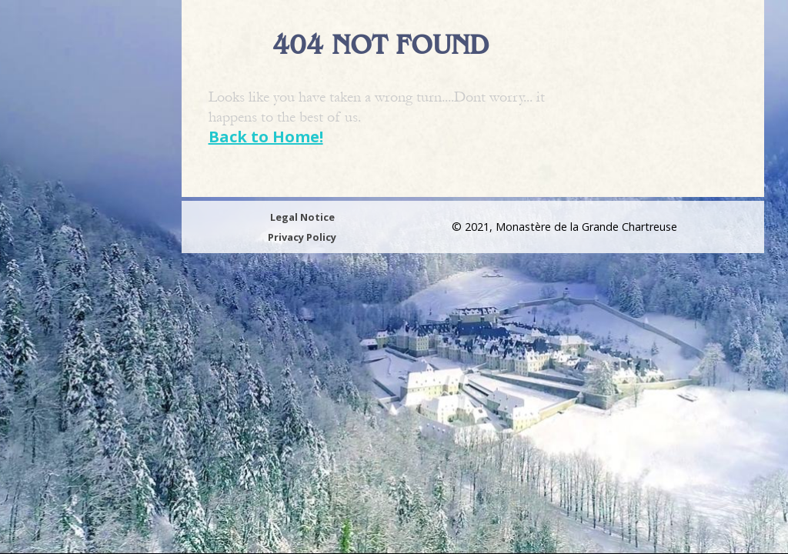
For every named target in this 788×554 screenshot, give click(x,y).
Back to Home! (266, 136)
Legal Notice (302, 217)
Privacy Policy (302, 237)
